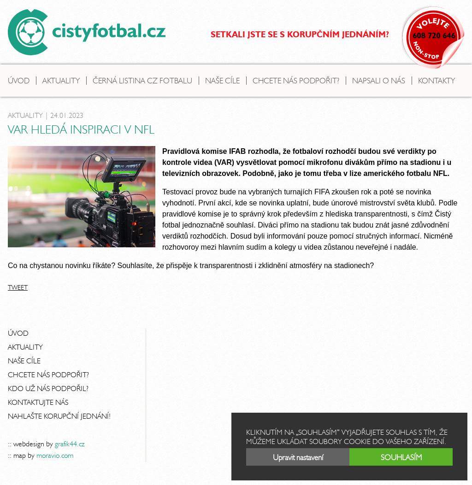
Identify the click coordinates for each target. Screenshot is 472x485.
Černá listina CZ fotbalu (142, 80)
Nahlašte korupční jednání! (59, 416)
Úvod (19, 80)
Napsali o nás (378, 80)
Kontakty (436, 80)
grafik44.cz (70, 443)
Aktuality (61, 80)
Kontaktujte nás (38, 402)
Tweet (18, 287)
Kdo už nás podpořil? (48, 388)
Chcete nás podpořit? (296, 80)
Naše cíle (222, 80)
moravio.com (54, 455)
